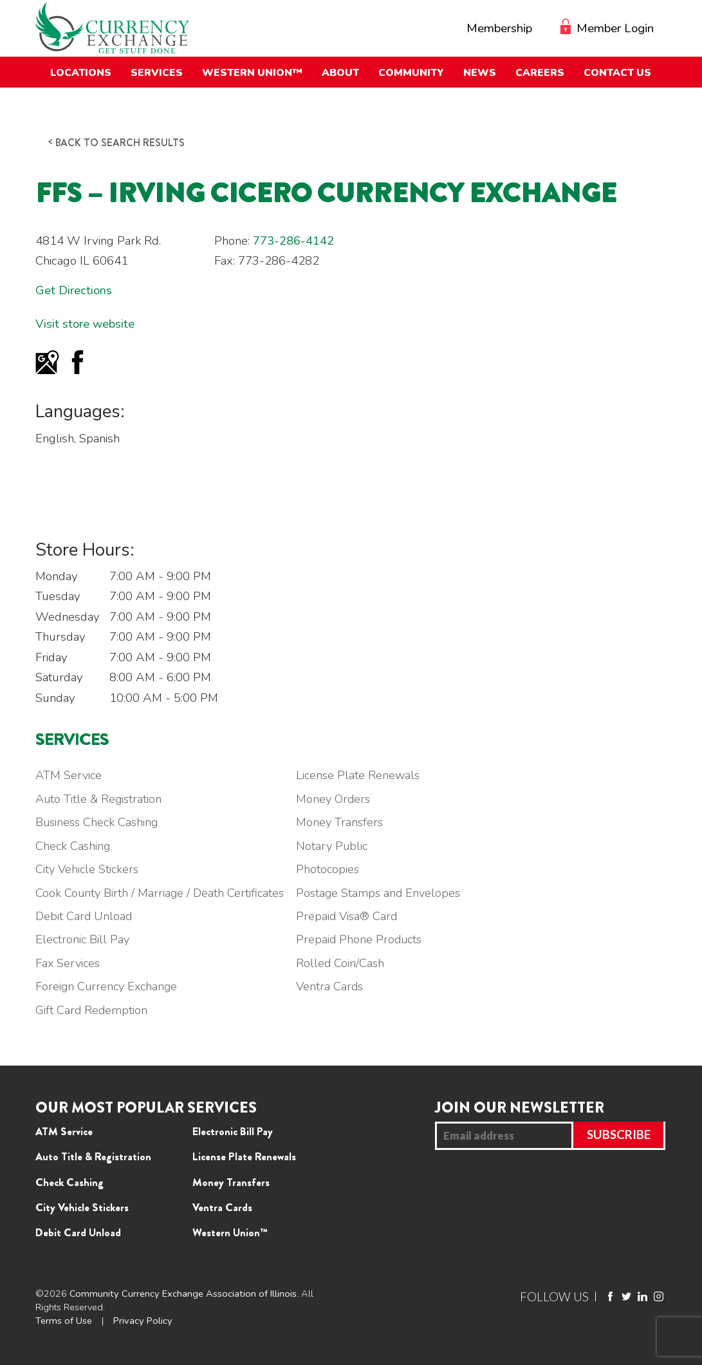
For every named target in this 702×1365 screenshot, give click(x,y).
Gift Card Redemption (92, 1010)
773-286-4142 (293, 240)
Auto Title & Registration (100, 799)
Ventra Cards (334, 986)
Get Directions (73, 290)
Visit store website (85, 323)
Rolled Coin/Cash (344, 963)
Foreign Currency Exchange (108, 986)
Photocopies (332, 869)
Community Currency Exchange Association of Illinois (183, 1293)
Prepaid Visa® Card (352, 916)
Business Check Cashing (98, 822)
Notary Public (336, 846)
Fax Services (68, 963)
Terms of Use (63, 1320)
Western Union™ (230, 1232)
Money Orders (338, 799)
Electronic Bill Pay (83, 939)
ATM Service (69, 775)
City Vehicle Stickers (88, 869)
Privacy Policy (142, 1320)
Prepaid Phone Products (364, 939)
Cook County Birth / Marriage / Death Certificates (161, 893)
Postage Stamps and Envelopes (384, 893)
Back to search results (120, 142)
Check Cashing (73, 846)
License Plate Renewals (363, 775)
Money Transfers (344, 822)
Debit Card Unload (84, 916)
